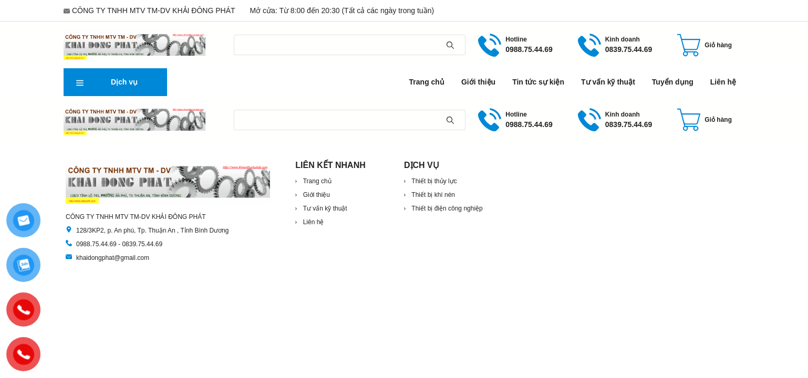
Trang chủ (426, 82)
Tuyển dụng (672, 82)
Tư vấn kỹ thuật (608, 82)
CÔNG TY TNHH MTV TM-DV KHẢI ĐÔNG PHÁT (153, 10)
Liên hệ (723, 82)
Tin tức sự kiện (538, 82)
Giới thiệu (478, 82)
